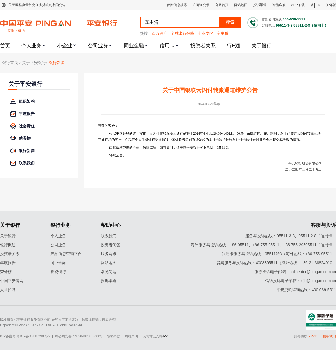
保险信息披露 (177, 5)
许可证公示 (201, 5)
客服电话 (268, 25)
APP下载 (298, 5)
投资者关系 (203, 46)
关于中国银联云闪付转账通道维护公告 (210, 90)
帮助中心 (111, 225)
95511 (313, 336)
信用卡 (167, 46)
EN (318, 5)
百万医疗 (159, 33)
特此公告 (116, 155)
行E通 (233, 46)
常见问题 (108, 272)
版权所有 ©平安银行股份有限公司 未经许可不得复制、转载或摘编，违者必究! (58, 320)
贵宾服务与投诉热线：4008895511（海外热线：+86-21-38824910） (276, 263)
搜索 (230, 22)
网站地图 (241, 5)
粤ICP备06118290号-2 (33, 336)
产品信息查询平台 (66, 254)
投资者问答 (110, 245)
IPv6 (166, 336)
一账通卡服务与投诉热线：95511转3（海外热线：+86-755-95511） (277, 254)
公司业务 (98, 46)
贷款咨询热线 (272, 19)
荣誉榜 (6, 272)
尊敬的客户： (108, 126)
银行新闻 (57, 63)
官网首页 (221, 5)
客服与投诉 (323, 225)
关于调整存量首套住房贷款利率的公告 (37, 5)
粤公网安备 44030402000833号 (78, 336)
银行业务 (60, 225)
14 (233, 133)
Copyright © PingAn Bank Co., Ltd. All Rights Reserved (41, 325)
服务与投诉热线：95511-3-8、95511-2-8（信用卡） (290, 236)
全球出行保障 (182, 33)
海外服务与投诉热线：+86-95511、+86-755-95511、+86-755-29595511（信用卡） (263, 245)
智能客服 (279, 5)
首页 (5, 46)
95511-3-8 (284, 25)
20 (215, 133)
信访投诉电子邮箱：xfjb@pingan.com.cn (300, 280)
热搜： (146, 33)
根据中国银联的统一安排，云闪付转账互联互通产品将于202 (153, 133)
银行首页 (10, 63)
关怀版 (331, 5)
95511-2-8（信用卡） (310, 25)
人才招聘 (8, 289)
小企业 (64, 46)
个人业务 (31, 46)
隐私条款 (113, 336)
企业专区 (205, 33)
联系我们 (108, 236)
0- (220, 133)
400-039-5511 (294, 19)
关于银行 (261, 46)
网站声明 (131, 336)
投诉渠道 (260, 5)
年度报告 (8, 263)
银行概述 (8, 245)
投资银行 (58, 272)
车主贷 (222, 33)
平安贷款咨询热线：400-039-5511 (306, 289)
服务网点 (108, 254)
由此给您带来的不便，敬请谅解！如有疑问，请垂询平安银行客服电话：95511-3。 (170, 147)
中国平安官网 (12, 280)
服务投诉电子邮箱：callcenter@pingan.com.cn (295, 272)
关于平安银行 (25, 84)
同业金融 (134, 46)
